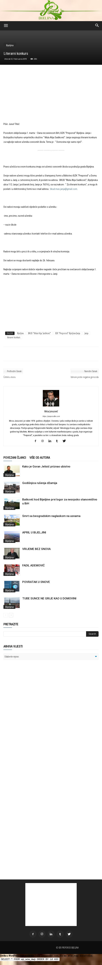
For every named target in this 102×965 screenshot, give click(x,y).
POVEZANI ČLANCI (14, 457)
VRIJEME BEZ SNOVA (36, 549)
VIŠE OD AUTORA (39, 457)
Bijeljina (10, 45)
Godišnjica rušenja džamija (39, 483)
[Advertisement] (51, 96)
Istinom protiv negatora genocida (85, 377)
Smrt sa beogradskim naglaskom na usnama (51, 516)
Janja (86, 333)
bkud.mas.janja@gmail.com (63, 189)
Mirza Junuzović (51, 411)
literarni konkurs (13, 337)
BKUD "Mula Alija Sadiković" (39, 333)
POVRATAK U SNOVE (36, 582)
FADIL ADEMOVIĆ (33, 565)
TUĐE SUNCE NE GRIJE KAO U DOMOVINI (49, 598)
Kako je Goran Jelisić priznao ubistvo (46, 466)
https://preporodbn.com (51, 416)
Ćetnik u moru (9, 377)
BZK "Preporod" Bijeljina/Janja (67, 333)
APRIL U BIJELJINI (34, 532)
